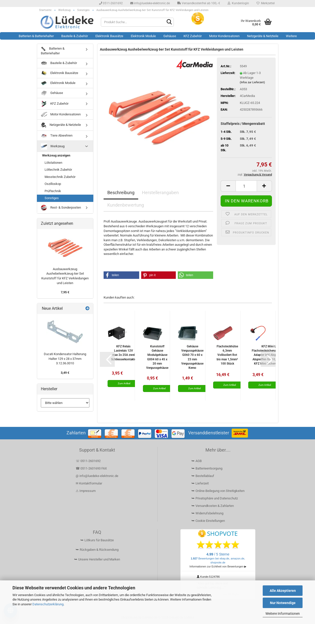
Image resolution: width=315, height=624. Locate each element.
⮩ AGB (196, 461)
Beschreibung (120, 192)
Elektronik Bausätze (109, 36)
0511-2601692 (111, 3)
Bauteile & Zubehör (74, 36)
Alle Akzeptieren (283, 591)
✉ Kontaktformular (89, 483)
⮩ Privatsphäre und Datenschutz (214, 498)
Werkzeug (52, 146)
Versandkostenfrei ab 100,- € (198, 3)
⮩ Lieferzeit (200, 483)
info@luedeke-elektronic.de (150, 3)
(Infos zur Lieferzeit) (252, 82)
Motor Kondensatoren (224, 36)
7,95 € (65, 292)
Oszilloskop (53, 184)
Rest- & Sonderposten (61, 208)
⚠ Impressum (86, 491)
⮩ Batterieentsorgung (206, 468)
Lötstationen (53, 162)
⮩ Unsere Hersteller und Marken (97, 559)
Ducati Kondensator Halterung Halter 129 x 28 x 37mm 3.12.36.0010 (65, 358)
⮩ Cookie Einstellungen (208, 521)
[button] (228, 186)
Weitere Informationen (282, 614)
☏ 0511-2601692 (88, 461)
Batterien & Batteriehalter (36, 36)
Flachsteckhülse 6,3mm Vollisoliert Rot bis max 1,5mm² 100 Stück (227, 355)
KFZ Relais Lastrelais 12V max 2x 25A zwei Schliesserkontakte (123, 353)
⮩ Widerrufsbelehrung (207, 513)
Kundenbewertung (125, 205)
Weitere (291, 36)
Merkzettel (265, 3)
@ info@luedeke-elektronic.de (97, 476)
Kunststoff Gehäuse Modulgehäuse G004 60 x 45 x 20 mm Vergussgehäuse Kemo (157, 357)
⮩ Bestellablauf (202, 476)
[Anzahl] (246, 186)
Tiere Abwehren (56, 136)
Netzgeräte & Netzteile (262, 36)
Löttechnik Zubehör (58, 169)
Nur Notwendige (283, 603)
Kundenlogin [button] (238, 3)
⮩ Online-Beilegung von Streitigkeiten (218, 491)
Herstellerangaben (160, 192)
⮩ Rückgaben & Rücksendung (97, 549)
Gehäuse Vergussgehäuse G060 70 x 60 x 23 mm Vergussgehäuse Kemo (192, 357)
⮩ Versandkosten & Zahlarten (212, 506)
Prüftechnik (53, 191)
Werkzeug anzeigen (56, 155)
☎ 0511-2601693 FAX (92, 468)
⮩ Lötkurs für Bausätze (97, 540)
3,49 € (65, 373)
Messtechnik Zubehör (60, 177)
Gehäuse (169, 36)
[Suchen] (169, 22)
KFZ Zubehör (193, 36)
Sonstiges (52, 198)
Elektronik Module (143, 36)
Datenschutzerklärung (47, 604)
